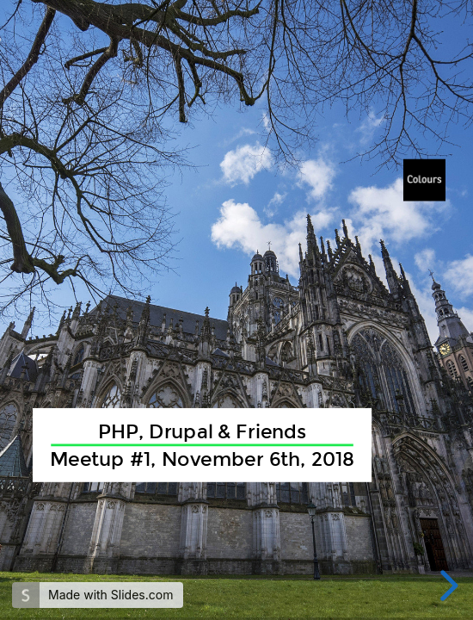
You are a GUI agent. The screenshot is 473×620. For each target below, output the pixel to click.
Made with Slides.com (110, 594)
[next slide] (446, 585)
